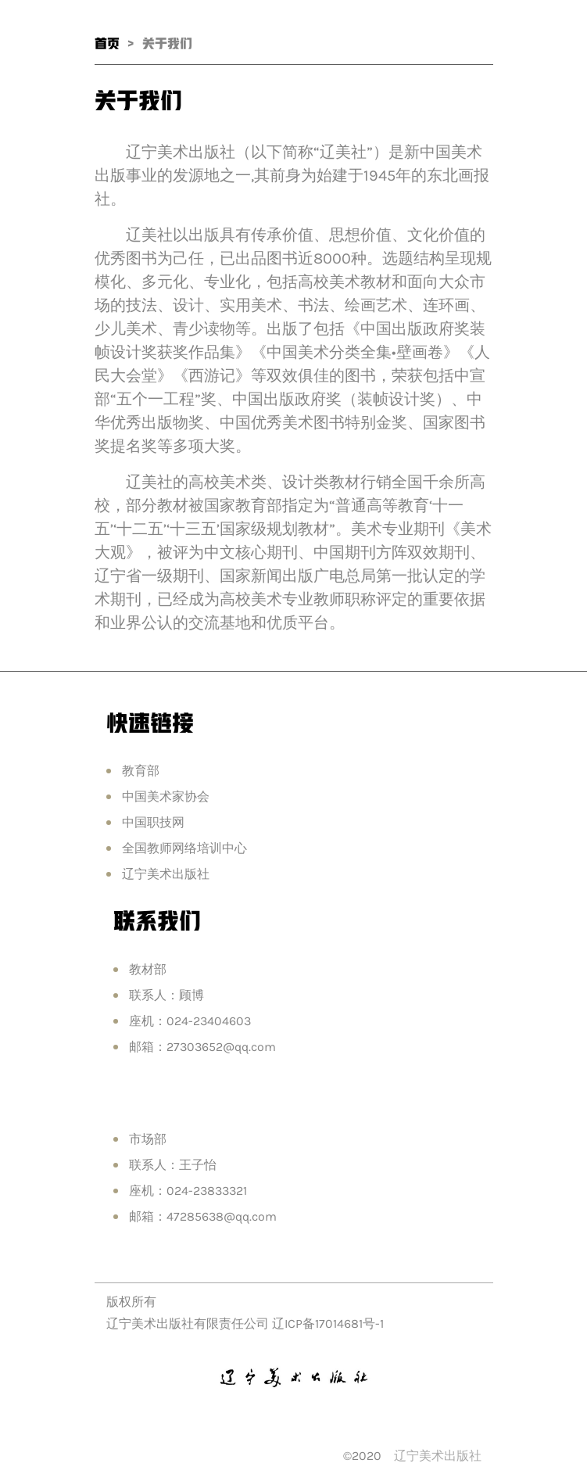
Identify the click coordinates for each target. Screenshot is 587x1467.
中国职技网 (153, 822)
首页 (107, 44)
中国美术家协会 (165, 796)
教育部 (140, 770)
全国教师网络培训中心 (184, 848)
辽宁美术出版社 (165, 873)
